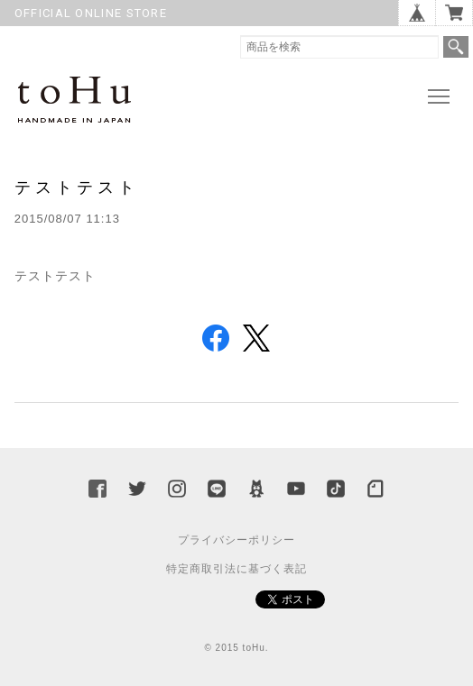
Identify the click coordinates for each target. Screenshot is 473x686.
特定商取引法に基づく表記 (236, 569)
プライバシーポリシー (236, 540)
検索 (455, 47)
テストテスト (76, 187)
